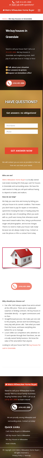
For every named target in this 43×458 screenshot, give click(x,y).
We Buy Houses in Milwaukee (17, 439)
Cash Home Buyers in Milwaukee (18, 431)
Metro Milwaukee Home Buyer (13, 180)
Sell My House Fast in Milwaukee (18, 435)
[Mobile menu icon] (39, 10)
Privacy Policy (17, 455)
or (21, 4)
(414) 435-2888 (11, 399)
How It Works (11, 444)
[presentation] (21, 141)
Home (4, 19)
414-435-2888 (11, 52)
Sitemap (28, 455)
